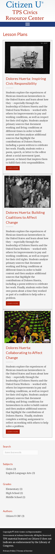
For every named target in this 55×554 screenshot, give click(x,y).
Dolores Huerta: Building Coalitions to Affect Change (25, 217)
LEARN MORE (13, 168)
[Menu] (27, 24)
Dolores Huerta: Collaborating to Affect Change (24, 353)
